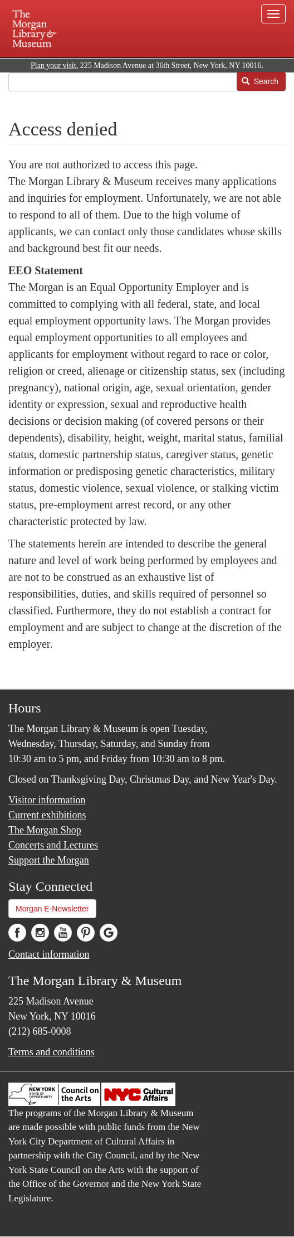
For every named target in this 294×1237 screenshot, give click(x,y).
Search (260, 81)
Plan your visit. (54, 65)
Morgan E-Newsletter (52, 908)
